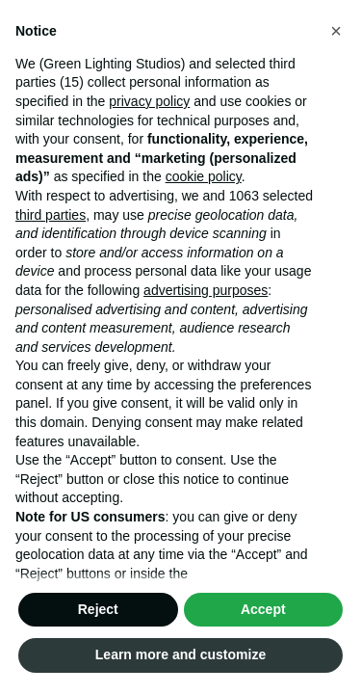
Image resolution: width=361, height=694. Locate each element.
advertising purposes (205, 290)
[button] (336, 30)
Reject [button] (98, 609)
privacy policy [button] (149, 101)
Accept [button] (263, 609)
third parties (50, 215)
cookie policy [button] (204, 176)
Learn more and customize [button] (180, 654)
